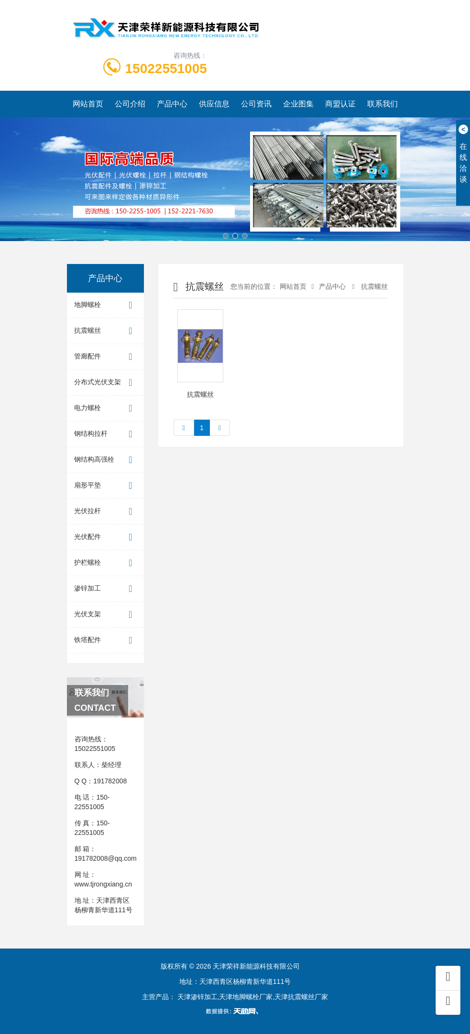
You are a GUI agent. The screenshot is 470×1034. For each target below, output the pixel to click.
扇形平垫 (105, 485)
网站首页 (88, 104)
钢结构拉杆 (105, 434)
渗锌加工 (105, 588)
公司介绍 (130, 104)
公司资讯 (256, 104)
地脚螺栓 (105, 305)
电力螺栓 (105, 408)
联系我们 (382, 104)
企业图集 (298, 104)
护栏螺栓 (105, 563)
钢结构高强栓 (105, 459)
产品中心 (172, 104)
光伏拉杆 (105, 511)
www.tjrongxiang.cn (103, 884)
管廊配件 (105, 356)
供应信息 (214, 104)
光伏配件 (105, 537)
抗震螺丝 (105, 331)
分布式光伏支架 (105, 382)
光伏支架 (105, 614)
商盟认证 (340, 104)
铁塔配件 (105, 640)
